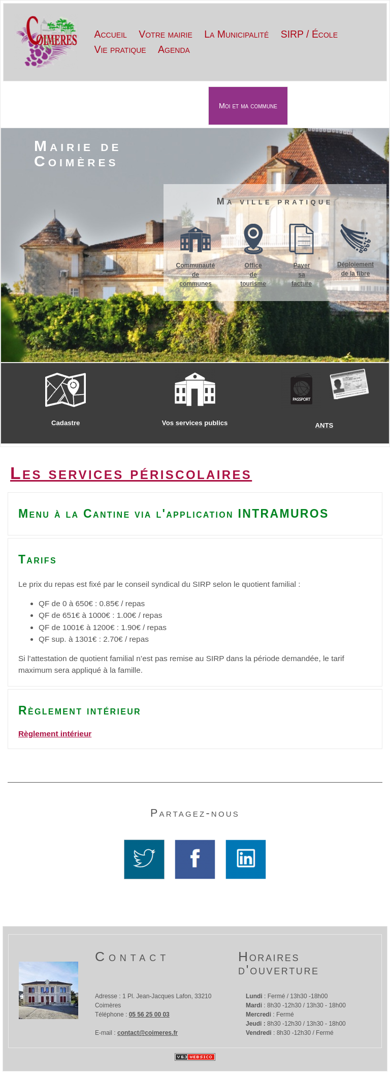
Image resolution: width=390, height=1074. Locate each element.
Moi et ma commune (248, 105)
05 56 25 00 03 (149, 1014)
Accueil (110, 34)
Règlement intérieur (54, 733)
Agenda (174, 49)
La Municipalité (236, 34)
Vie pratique (120, 49)
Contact (132, 956)
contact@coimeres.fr (147, 1032)
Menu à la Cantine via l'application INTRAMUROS (173, 514)
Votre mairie (165, 34)
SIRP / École (309, 34)
